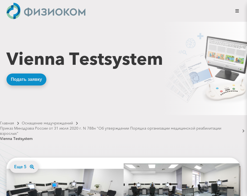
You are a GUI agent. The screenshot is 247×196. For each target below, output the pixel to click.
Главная (7, 123)
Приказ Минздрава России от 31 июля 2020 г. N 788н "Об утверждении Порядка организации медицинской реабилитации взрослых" (110, 131)
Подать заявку (26, 79)
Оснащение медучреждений (47, 123)
